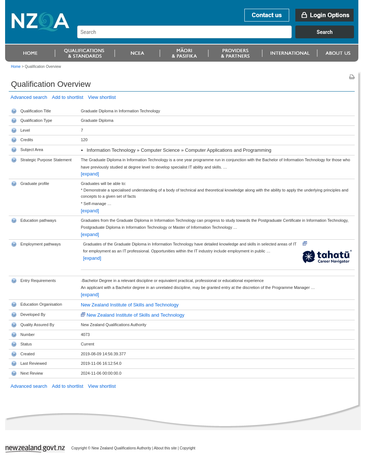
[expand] (90, 174)
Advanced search (29, 97)
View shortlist (102, 97)
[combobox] (219, 36)
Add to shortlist (67, 97)
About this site (165, 448)
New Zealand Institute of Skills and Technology (130, 305)
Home (16, 67)
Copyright (188, 448)
